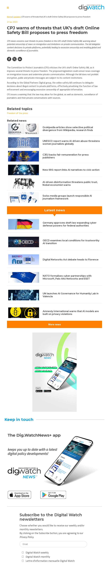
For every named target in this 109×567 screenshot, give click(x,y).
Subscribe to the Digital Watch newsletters (51, 517)
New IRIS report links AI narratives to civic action (71, 170)
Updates (17, 16)
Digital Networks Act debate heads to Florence (70, 259)
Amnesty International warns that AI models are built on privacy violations (71, 312)
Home (9, 16)
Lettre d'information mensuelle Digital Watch (48, 561)
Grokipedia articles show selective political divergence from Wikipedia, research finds (68, 129)
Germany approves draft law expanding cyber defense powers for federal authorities (70, 224)
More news (54, 324)
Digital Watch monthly (36, 557)
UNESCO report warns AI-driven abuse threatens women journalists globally (71, 142)
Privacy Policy (26, 537)
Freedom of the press (17, 113)
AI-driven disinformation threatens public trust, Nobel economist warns (70, 183)
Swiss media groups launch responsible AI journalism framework (67, 197)
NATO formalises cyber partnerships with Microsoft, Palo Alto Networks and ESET (67, 277)
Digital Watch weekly (35, 552)
